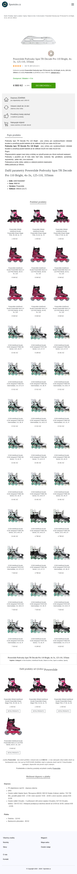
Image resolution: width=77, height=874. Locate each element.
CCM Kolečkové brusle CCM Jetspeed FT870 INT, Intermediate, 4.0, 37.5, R (15, 567)
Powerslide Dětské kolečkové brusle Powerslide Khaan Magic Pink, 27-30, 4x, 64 (63, 701)
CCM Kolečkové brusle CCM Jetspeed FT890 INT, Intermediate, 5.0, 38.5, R (61, 383)
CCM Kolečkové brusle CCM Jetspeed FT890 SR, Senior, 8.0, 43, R (61, 457)
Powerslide (28, 72)
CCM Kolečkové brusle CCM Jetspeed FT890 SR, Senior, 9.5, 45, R (61, 494)
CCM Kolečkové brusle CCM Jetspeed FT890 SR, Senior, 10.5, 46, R (15, 347)
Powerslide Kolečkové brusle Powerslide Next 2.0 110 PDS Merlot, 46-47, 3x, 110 (13, 742)
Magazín (44, 838)
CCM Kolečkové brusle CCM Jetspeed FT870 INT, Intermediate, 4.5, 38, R (61, 567)
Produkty (10, 16)
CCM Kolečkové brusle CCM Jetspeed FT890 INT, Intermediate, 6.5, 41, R (61, 420)
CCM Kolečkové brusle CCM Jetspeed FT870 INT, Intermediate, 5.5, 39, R (38, 604)
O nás (5, 854)
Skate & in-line (31, 16)
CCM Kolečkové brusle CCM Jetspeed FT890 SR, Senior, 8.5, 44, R (15, 494)
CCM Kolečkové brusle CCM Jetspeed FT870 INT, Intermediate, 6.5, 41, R (15, 640)
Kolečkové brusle (37, 660)
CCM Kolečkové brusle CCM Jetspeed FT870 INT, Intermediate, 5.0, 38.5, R (15, 604)
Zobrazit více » (55, 72)
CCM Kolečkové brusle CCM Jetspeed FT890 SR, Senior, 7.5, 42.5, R (38, 457)
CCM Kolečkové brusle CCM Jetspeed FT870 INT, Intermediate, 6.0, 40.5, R (61, 604)
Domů (5, 16)
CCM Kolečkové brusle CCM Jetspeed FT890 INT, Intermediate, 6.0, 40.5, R (38, 420)
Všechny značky (9, 838)
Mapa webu (45, 842)
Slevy (5, 847)
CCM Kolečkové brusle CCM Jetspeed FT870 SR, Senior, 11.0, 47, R (38, 347)
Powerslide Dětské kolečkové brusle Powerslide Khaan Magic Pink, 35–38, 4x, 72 (13, 701)
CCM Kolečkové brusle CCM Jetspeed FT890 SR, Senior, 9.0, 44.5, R (38, 494)
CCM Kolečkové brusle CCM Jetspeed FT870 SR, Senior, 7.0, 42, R (38, 640)
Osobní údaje (46, 847)
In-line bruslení (40, 16)
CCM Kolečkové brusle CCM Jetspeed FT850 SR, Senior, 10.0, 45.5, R (61, 530)
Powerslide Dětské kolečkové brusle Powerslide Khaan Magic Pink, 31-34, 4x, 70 (38, 701)
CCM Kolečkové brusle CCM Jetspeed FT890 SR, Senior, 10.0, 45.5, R (15, 530)
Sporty (25, 16)
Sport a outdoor (18, 16)
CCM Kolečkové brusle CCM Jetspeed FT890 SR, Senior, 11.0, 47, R (61, 347)
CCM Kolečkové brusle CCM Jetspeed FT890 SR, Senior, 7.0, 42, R (15, 457)
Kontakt (5, 859)
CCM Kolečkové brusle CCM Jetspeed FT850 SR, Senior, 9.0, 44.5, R (38, 530)
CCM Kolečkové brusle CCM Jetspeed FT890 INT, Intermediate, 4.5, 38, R (38, 383)
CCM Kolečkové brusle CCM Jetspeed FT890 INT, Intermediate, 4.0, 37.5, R (15, 383)
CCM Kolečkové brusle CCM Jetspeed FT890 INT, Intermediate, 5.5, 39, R (15, 420)
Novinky (6, 842)
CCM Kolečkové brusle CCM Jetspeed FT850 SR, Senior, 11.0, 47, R (38, 567)
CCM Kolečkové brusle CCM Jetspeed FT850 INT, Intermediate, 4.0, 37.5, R (61, 640)
